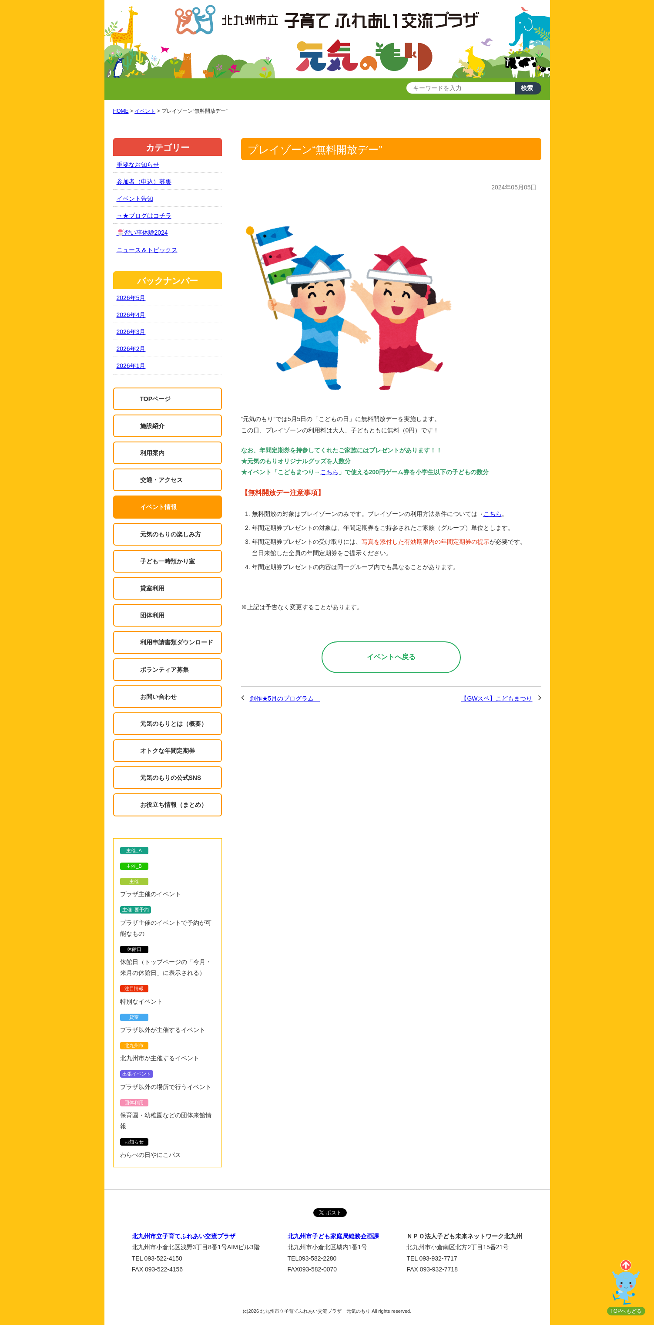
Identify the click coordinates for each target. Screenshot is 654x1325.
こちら (329, 472)
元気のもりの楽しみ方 (170, 534)
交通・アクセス (161, 479)
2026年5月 (131, 297)
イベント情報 (158, 506)
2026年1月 (131, 365)
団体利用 (152, 615)
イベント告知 (135, 198)
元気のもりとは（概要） (173, 723)
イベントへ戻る (391, 657)
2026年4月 (131, 314)
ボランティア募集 (164, 669)
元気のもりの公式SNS (170, 777)
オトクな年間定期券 (167, 750)
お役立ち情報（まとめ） (173, 804)
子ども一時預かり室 (167, 561)
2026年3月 (131, 331)
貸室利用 (152, 588)
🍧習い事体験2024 (142, 232)
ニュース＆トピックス (147, 249)
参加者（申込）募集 (144, 181)
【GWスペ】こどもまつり (496, 698)
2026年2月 (131, 348)
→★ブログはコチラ (144, 215)
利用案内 (152, 452)
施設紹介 (152, 425)
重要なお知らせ (138, 164)
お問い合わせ (158, 696)
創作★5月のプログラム (285, 698)
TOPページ (155, 398)
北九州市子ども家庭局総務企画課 (333, 1236)
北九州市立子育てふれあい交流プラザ (183, 1236)
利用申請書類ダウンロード (176, 642)
